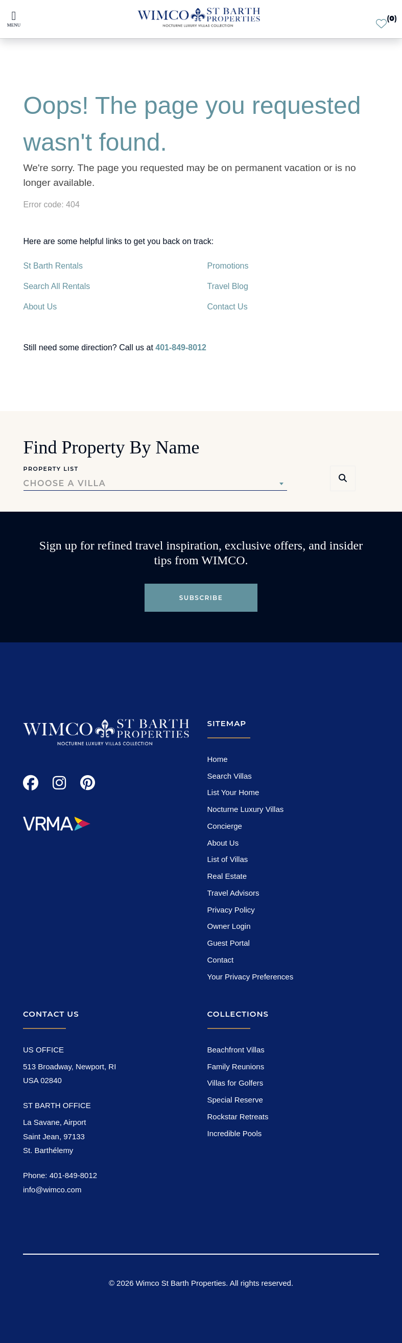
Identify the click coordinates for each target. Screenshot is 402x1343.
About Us (40, 306)
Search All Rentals (56, 286)
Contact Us (227, 306)
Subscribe (201, 598)
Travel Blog (227, 286)
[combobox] (155, 483)
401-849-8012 (180, 347)
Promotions (228, 265)
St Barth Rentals (53, 265)
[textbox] (155, 483)
